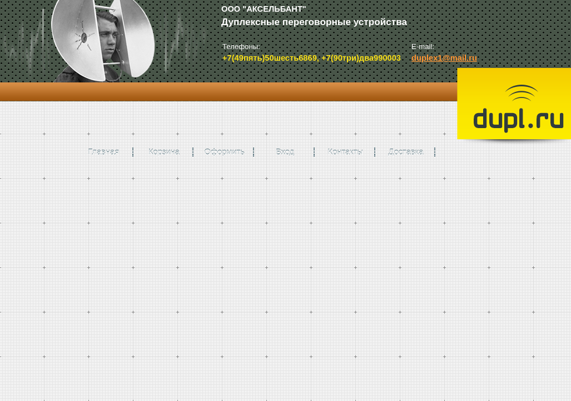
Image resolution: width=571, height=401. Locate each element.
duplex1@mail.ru (444, 57)
